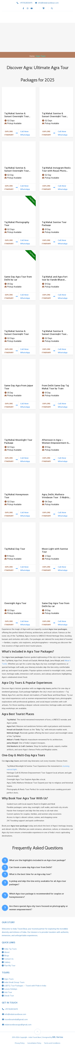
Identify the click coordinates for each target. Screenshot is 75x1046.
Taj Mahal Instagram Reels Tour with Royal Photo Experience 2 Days (56, 170)
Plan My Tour (9, 965)
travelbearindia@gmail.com (16, 1019)
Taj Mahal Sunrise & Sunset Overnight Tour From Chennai (16, 170)
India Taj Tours (10, 949)
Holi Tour (8, 992)
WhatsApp (25, 135)
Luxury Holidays (10, 989)
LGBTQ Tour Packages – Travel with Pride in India (25, 985)
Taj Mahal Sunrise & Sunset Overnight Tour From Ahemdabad (54, 334)
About (7, 952)
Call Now (24, 131)
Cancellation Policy (34, 1043)
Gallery (7, 962)
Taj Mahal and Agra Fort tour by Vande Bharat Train (54, 279)
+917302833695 (26, 3)
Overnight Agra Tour (15, 603)
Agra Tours (9, 979)
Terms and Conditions (52, 1043)
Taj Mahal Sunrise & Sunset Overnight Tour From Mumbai (54, 116)
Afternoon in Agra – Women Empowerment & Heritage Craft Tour (55, 443)
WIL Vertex (57, 1037)
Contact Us (8, 959)
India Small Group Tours (14, 982)
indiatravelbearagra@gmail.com (18, 1024)
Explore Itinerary (11, 133)
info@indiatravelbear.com (48, 3)
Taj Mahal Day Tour (14, 548)
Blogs (6, 955)
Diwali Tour (9, 995)
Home (32, 56)
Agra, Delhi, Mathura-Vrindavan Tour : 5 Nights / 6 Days (56, 497)
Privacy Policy (19, 1043)
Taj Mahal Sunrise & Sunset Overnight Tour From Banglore (16, 116)
